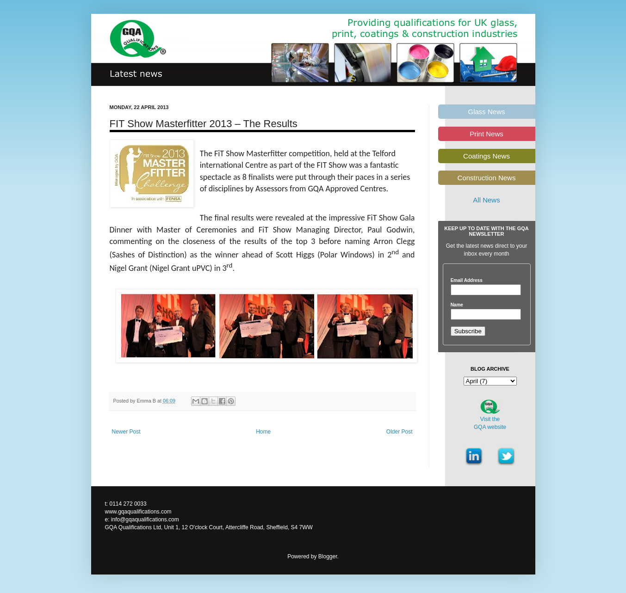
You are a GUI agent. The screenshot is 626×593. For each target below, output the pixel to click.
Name (457, 305)
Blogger (327, 556)
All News (486, 200)
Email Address (467, 280)
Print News (486, 134)
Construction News (487, 178)
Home (263, 431)
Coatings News (486, 156)
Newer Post (126, 431)
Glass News (486, 112)
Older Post (399, 431)
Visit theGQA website (490, 423)
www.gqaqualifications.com (138, 511)
